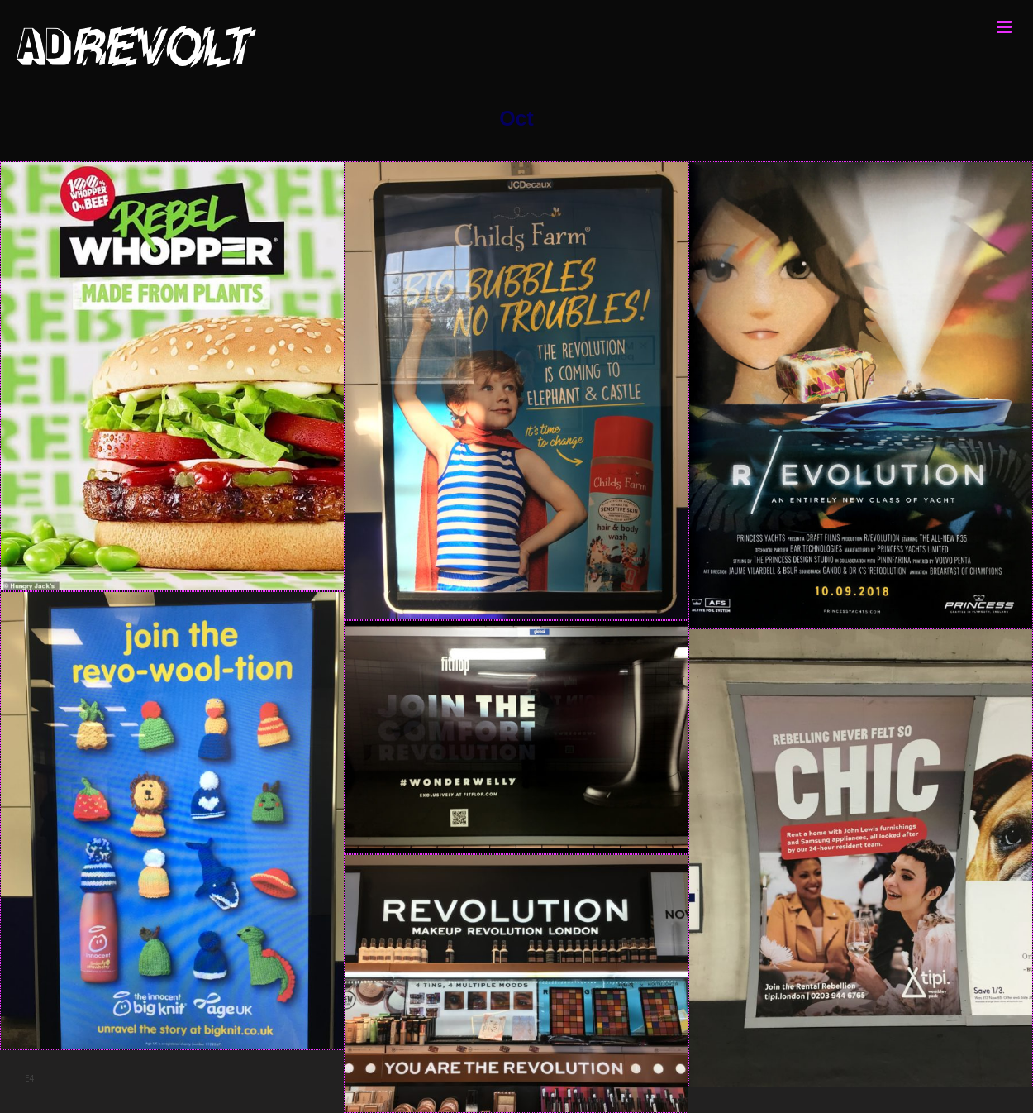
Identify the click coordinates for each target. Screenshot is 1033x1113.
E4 (29, 1078)
